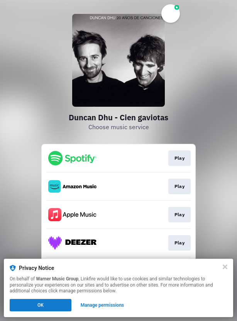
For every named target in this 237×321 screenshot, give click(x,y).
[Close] (225, 267)
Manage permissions (102, 305)
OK (40, 305)
